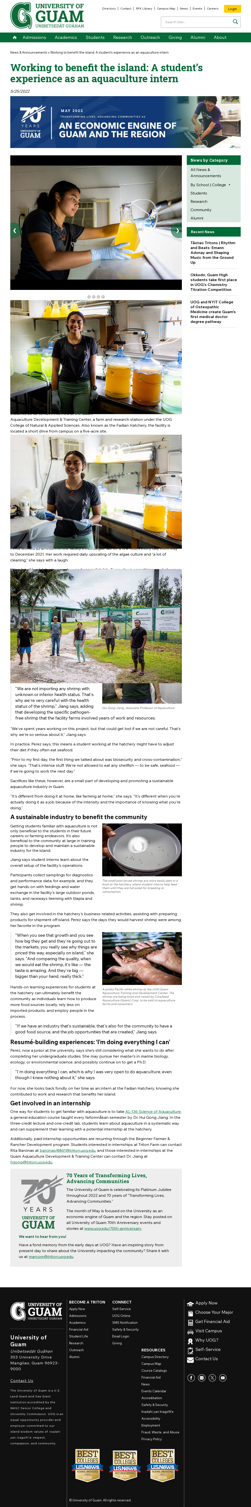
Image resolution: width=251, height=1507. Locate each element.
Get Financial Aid (212, 1321)
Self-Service (208, 1349)
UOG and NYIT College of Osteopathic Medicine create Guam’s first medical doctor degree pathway (213, 311)
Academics (66, 37)
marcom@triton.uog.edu (51, 1256)
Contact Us (21, 1380)
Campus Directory (155, 1357)
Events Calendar (153, 1391)
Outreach (150, 37)
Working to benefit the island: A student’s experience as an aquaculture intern (109, 52)
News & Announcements (28, 52)
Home (14, 37)
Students (95, 37)
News (184, 8)
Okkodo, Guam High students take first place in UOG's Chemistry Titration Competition (213, 282)
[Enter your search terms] (201, 22)
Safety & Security (125, 1329)
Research (122, 37)
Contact (125, 8)
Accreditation (151, 1398)
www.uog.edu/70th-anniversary (112, 1228)
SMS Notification (125, 1322)
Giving (175, 37)
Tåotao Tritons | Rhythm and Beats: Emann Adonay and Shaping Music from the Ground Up (212, 252)
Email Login (120, 1336)
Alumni (197, 37)
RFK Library (144, 8)
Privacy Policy (151, 1439)
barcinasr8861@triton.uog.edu (67, 1150)
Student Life (78, 1336)
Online (121, 1316)
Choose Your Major (214, 1312)
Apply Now (206, 1303)
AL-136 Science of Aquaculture (153, 1111)
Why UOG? (207, 1340)
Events (197, 8)
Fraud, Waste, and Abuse (160, 1432)
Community (201, 209)
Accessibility (150, 1418)
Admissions (34, 37)
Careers (213, 8)
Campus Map (166, 8)
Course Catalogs (154, 1370)
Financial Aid (78, 1329)
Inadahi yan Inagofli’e (157, 1412)
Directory (109, 8)
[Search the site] (235, 21)
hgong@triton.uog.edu (31, 1162)
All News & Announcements (205, 172)
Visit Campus (208, 1331)
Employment (150, 1425)
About (220, 37)
